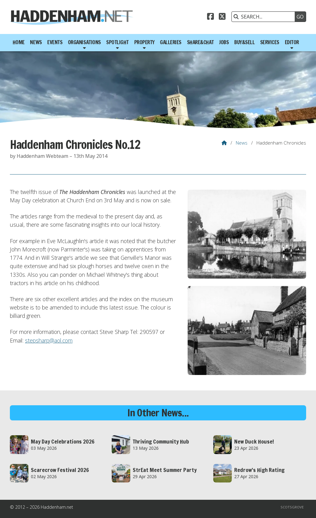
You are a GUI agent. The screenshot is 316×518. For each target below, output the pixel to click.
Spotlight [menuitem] (117, 42)
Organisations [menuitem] (84, 42)
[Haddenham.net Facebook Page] (210, 17)
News (241, 143)
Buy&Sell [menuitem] (244, 42)
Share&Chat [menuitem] (200, 42)
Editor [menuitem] (292, 42)
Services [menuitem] (269, 42)
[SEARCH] (265, 17)
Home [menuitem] (19, 42)
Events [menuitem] (54, 42)
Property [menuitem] (144, 42)
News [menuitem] (36, 42)
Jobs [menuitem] (224, 42)
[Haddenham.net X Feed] (222, 17)
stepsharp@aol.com (49, 340)
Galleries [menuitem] (170, 42)
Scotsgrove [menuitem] (292, 507)
